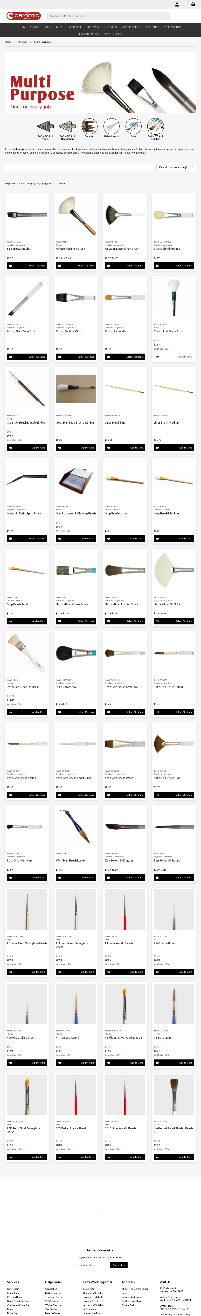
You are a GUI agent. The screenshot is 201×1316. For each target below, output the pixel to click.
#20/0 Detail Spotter (21, 1037)
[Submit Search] (166, 16)
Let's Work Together (97, 1282)
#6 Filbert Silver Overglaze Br (124, 1037)
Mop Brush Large (116, 513)
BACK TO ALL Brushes (156, 138)
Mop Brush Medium (166, 513)
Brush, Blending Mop (167, 248)
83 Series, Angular (19, 248)
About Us (128, 1282)
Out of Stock (174, 356)
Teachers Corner (54, 1297)
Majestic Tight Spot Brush (24, 513)
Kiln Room (110, 27)
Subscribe (119, 1265)
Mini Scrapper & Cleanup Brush (76, 513)
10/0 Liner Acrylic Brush (120, 1128)
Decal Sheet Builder (17, 1301)
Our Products (173, 27)
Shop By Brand (113, 34)
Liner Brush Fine (115, 422)
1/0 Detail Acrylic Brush (71, 1128)
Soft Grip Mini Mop (19, 860)
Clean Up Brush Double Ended (26, 422)
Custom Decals (15, 1297)
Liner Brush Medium (166, 422)
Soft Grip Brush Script (21, 778)
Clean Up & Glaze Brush (169, 331)
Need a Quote (52, 1313)
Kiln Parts (92, 27)
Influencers (89, 1309)
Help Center (53, 1282)
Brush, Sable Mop (116, 331)
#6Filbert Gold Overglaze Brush (23, 1129)
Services (13, 1282)
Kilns (59, 27)
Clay (22, 27)
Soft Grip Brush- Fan (167, 778)
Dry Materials (131, 27)
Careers (126, 1292)
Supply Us (88, 1288)
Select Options (27, 265)
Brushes (22, 41)
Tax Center (51, 1309)
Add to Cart (27, 447)
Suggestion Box (91, 1313)
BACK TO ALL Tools (45, 138)
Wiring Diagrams (54, 1305)
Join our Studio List (93, 1301)
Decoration (152, 27)
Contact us (51, 1288)
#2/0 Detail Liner (165, 943)
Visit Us (165, 1282)
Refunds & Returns (132, 1297)
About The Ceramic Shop (135, 1288)
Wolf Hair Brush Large (70, 860)
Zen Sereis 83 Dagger (119, 860)
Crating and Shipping (18, 1305)
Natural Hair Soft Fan (167, 604)
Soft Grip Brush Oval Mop (121, 687)
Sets (133, 136)
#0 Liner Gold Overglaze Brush (27, 943)
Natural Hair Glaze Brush (72, 604)
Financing (12, 1313)
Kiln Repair (13, 1288)
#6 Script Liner (163, 1037)
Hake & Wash (111, 136)
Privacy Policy (129, 1305)
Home (8, 41)
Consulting (13, 1292)
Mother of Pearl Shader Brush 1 (173, 1129)
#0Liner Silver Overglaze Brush (72, 944)
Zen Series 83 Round (167, 860)
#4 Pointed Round (67, 1037)
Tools (47, 27)
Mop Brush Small (17, 604)
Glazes (34, 27)
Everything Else (89, 34)
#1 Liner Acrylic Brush (119, 943)
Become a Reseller (93, 1292)
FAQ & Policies (53, 1292)
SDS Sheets (51, 1301)
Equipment (74, 27)
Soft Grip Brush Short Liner (74, 778)
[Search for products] (105, 16)
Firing (10, 1309)
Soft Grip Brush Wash (119, 778)
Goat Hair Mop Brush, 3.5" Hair (76, 422)
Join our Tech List (92, 1297)
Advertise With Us (93, 1305)
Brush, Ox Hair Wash (69, 331)
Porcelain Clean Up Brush (23, 687)
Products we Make (132, 1301)
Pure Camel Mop (67, 687)
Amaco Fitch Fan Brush (70, 248)
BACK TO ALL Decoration (67, 138)
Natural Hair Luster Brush (121, 604)
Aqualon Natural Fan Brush (122, 248)
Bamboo (89, 136)
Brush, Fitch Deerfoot (21, 331)
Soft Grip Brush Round (168, 687)
